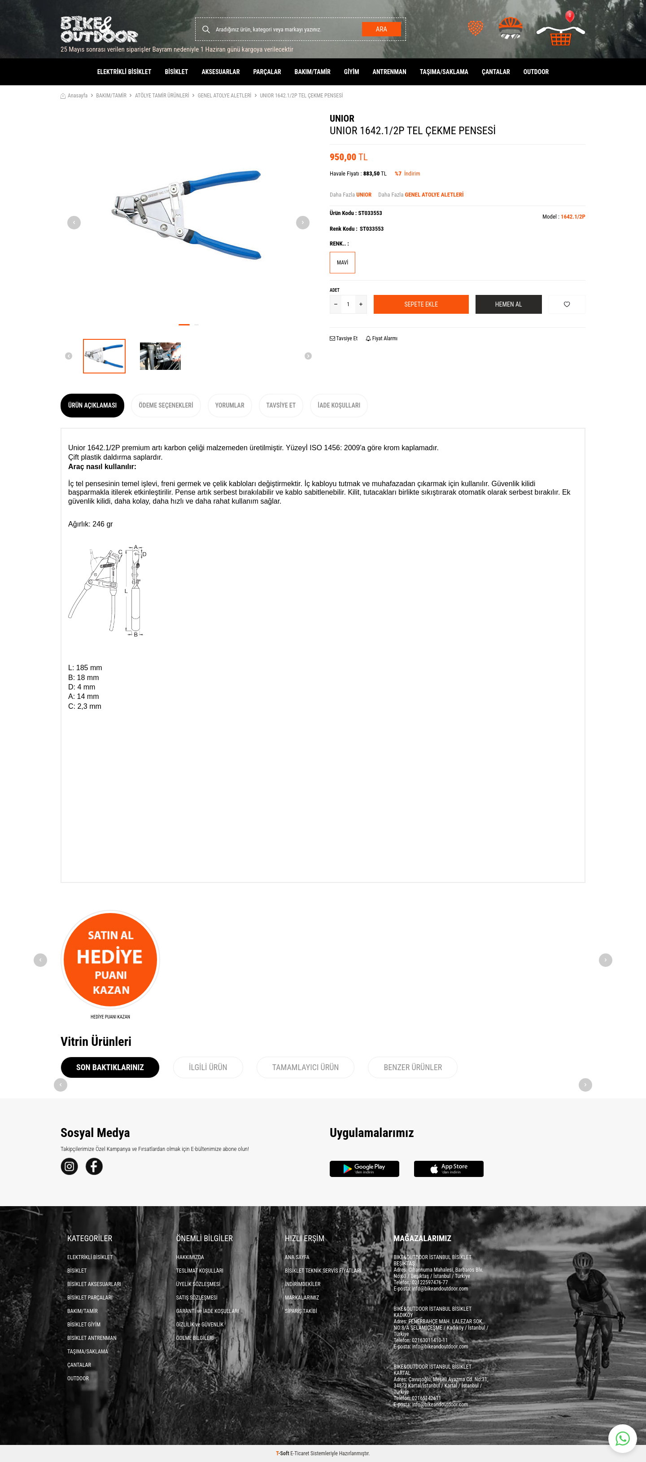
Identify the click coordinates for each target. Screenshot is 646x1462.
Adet (335, 290)
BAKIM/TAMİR (313, 71)
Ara (381, 29)
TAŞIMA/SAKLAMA (444, 71)
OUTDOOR (536, 71)
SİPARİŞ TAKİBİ (301, 1311)
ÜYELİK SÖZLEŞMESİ (198, 1284)
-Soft (283, 1453)
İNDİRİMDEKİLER (302, 1284)
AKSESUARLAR (220, 71)
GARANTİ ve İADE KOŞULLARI (207, 1311)
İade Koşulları (339, 405)
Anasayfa (74, 95)
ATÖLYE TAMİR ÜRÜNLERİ (162, 95)
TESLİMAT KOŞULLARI (200, 1271)
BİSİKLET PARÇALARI (90, 1298)
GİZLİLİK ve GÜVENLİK (200, 1325)
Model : (563, 216)
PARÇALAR (267, 71)
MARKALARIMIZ (302, 1298)
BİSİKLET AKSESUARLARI (94, 1284)
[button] (184, 324)
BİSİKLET (176, 71)
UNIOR (342, 118)
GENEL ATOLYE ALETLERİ (225, 95)
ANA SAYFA (297, 1257)
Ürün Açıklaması (92, 405)
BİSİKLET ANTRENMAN (92, 1338)
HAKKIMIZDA (190, 1257)
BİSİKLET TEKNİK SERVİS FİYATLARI (323, 1271)
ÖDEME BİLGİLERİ (195, 1338)
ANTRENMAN (389, 71)
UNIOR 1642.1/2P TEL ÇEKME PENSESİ (301, 95)
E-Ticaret (299, 1453)
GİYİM (351, 71)
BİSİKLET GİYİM (83, 1325)
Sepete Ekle (421, 304)
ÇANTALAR (496, 71)
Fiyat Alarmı (381, 338)
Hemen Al (508, 304)
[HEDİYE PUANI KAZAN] (110, 965)
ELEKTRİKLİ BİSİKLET (124, 71)
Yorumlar (229, 405)
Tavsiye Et (344, 338)
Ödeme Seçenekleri (166, 405)
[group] (188, 215)
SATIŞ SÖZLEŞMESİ (197, 1298)
